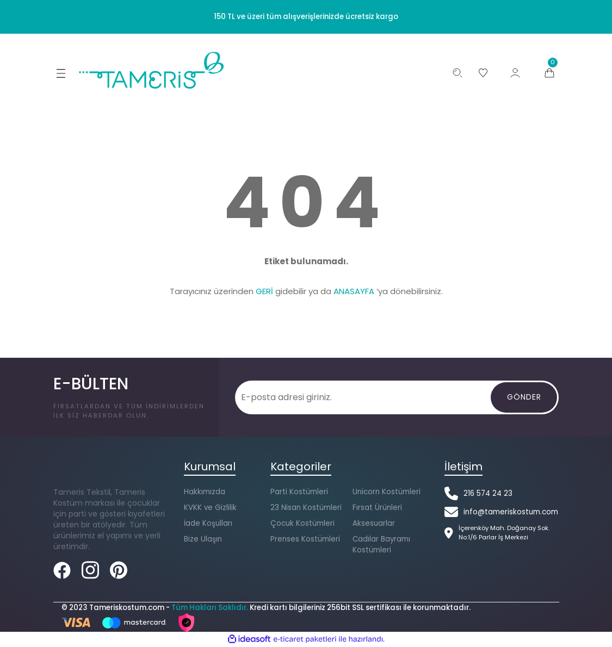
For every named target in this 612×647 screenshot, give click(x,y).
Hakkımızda (204, 492)
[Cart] (549, 73)
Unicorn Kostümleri (387, 492)
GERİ (264, 291)
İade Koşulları (208, 523)
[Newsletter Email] (364, 397)
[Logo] (152, 70)
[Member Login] (515, 73)
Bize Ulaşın (203, 539)
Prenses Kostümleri (305, 539)
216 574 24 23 (487, 493)
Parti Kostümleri (299, 492)
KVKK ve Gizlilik (210, 507)
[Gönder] (524, 397)
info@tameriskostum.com (510, 512)
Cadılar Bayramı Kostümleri (381, 544)
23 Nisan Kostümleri (306, 507)
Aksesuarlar (374, 523)
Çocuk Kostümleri (302, 523)
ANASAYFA (353, 291)
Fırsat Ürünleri (377, 507)
